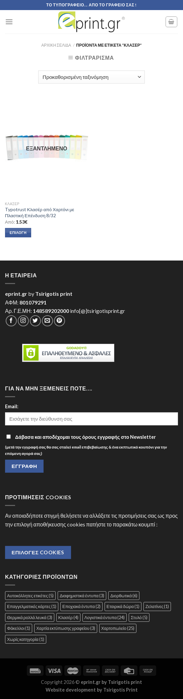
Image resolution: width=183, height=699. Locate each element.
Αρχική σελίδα (56, 45)
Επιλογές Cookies (38, 552)
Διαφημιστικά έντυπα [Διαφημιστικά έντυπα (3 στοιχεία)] (82, 595)
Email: (11, 406)
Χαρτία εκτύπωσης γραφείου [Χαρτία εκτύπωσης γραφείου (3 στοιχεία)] (65, 628)
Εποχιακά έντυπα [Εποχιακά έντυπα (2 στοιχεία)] (81, 606)
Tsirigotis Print (120, 690)
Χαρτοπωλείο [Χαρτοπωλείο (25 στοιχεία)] (117, 628)
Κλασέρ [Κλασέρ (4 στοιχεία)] (68, 617)
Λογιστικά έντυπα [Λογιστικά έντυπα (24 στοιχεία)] (104, 617)
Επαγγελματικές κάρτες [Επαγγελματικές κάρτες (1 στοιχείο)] (31, 606)
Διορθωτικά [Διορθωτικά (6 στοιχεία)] (123, 595)
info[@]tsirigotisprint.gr (97, 311)
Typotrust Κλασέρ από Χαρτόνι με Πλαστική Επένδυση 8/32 (39, 212)
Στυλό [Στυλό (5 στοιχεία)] (139, 617)
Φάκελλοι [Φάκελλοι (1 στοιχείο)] (18, 628)
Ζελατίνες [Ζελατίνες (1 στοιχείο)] (157, 606)
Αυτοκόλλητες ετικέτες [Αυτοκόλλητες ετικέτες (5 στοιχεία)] (30, 595)
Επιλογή (18, 232)
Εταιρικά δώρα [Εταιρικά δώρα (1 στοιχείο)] (123, 606)
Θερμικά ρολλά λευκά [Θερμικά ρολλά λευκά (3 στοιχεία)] (29, 617)
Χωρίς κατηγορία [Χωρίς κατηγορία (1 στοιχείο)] (25, 639)
